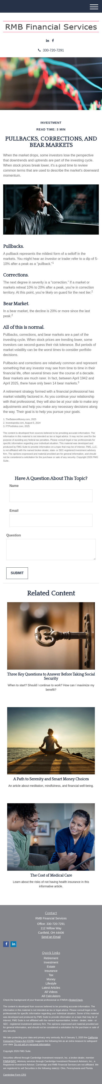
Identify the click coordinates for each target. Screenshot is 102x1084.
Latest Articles (51, 987)
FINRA (6, 1061)
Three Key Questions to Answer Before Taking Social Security (51, 676)
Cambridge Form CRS (14, 1074)
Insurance (51, 971)
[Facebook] (53, 40)
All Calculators (51, 996)
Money (50, 979)
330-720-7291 (51, 50)
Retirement (51, 958)
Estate (51, 966)
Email (14, 510)
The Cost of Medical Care (51, 875)
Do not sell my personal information (32, 1044)
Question (13, 535)
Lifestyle (51, 983)
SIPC (13, 1061)
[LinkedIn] (47, 40)
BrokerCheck (76, 1000)
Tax (51, 975)
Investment (51, 962)
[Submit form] (17, 573)
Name (14, 486)
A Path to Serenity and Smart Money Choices (51, 779)
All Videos (50, 992)
